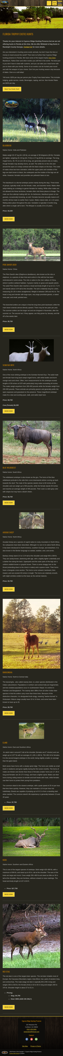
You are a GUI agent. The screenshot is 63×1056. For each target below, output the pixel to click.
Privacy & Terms (35, 1046)
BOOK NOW (9, 219)
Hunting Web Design (14, 1053)
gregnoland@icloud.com (31, 1032)
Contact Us (28, 47)
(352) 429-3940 (31, 1029)
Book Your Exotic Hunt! (12, 89)
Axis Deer (52, 58)
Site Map (25, 1046)
